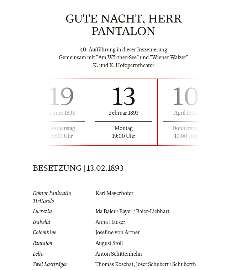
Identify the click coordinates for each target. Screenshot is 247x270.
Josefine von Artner (117, 232)
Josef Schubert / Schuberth (166, 264)
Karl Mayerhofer (114, 193)
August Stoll (109, 243)
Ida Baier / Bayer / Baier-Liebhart (132, 211)
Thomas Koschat (114, 264)
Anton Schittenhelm (118, 254)
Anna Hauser (110, 222)
